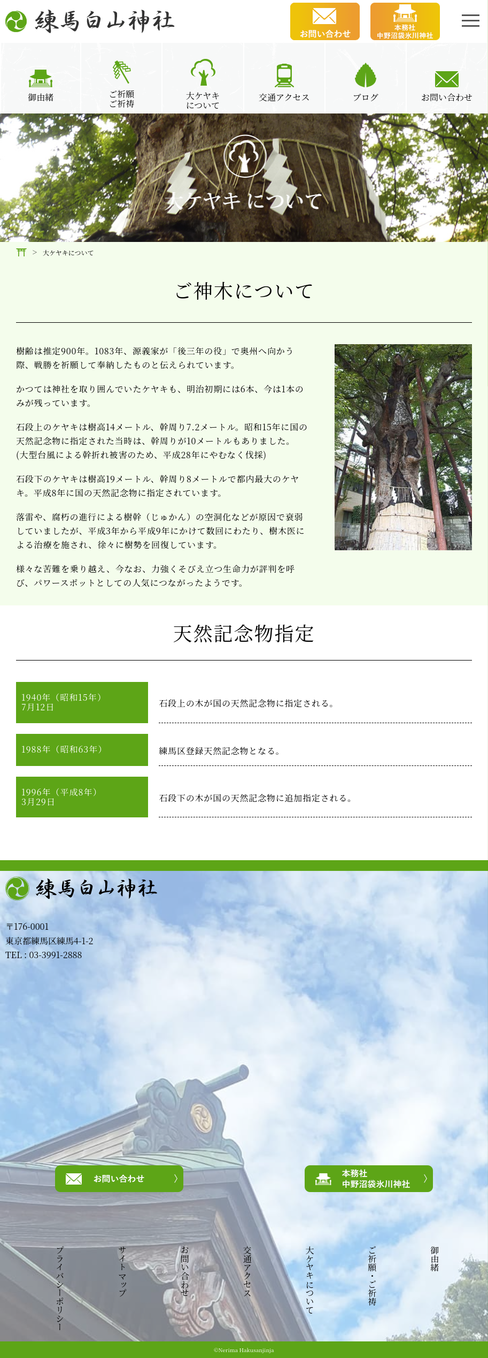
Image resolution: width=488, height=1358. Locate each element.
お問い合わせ (184, 1271)
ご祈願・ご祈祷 (371, 1276)
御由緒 (434, 1258)
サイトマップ (122, 1271)
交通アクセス (247, 1271)
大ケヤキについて (309, 1280)
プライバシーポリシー (59, 1288)
